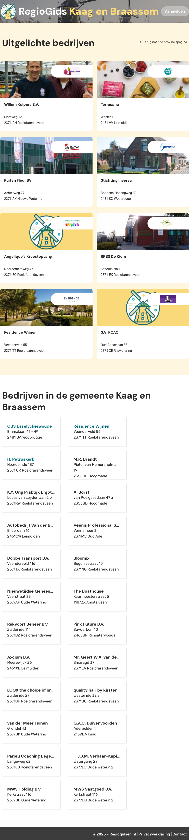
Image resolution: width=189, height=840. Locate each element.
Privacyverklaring (154, 834)
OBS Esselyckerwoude (29, 426)
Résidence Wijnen (91, 426)
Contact (179, 834)
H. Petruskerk (20, 459)
